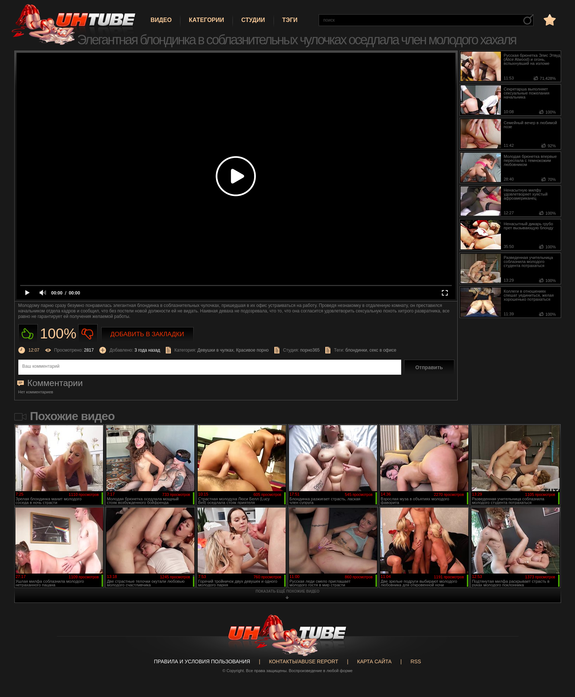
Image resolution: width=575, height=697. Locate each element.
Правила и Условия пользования (202, 661)
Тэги (290, 20)
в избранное (549, 20)
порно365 (310, 350)
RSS (415, 661)
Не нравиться (88, 334)
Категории (206, 20)
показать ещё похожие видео (287, 591)
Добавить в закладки (147, 334)
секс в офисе (383, 350)
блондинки (356, 350)
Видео (161, 20)
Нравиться (28, 334)
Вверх (558, 655)
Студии (253, 20)
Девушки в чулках (215, 350)
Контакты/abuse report (303, 661)
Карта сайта (374, 661)
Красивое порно (252, 350)
